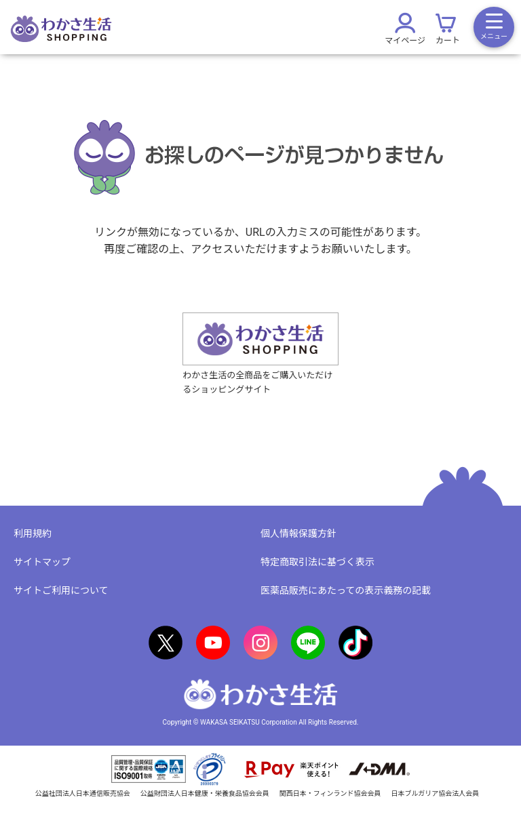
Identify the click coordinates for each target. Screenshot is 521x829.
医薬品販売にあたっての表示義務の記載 (345, 590)
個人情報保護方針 (298, 533)
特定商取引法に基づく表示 (317, 562)
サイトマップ (42, 562)
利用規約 (33, 533)
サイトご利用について (61, 590)
